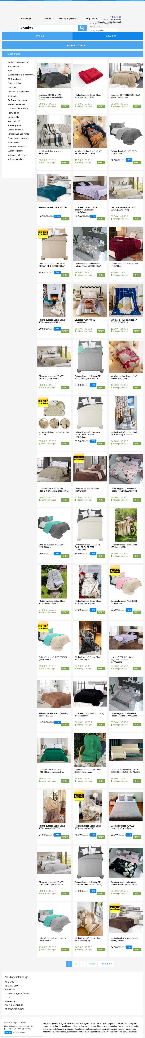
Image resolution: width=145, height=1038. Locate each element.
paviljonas (71, 1023)
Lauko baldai (13, 117)
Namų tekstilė (14, 121)
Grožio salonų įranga (17, 100)
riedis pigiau (102, 1023)
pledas (93, 1023)
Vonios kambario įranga (18, 134)
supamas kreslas (50, 1026)
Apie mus (9, 982)
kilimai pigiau (78, 1026)
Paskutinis (106, 964)
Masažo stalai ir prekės (18, 108)
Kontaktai (10, 1001)
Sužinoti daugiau (19, 1032)
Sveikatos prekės (15, 151)
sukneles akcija (59, 1032)
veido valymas (131, 1023)
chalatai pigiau (83, 1023)
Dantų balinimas (15, 83)
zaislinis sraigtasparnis (94, 1029)
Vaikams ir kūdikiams (17, 155)
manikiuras (98, 1026)
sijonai (67, 1029)
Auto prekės (13, 66)
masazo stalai (46, 1032)
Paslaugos (107, 36)
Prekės (37, 36)
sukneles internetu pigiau (78, 1032)
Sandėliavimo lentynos (18, 138)
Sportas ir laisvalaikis (17, 146)
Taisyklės (47, 18)
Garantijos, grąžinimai (68, 18)
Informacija (26, 18)
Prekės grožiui (14, 125)
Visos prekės (14, 54)
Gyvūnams (13, 96)
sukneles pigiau (132, 1026)
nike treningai (111, 1029)
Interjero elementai (16, 104)
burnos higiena (65, 1026)
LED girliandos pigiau (56, 1023)
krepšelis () (89, 18)
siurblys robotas (124, 1029)
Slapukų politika (14, 1005)
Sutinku (8, 1032)
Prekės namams (15, 130)
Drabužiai (12, 87)
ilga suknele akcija (97, 1032)
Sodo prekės (13, 142)
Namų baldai (13, 113)
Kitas (92, 964)
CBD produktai (14, 79)
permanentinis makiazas (114, 1026)
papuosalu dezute (115, 1023)
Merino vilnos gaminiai (18, 62)
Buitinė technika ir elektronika (21, 75)
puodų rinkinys (77, 1029)
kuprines (88, 1026)
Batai (10, 70)
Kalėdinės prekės (16, 159)
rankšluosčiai (58, 1029)
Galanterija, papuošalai (18, 91)
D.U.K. (8, 997)
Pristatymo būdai (14, 1009)
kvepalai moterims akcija (117, 1032)
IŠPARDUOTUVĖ (72, 45)
